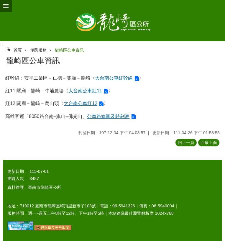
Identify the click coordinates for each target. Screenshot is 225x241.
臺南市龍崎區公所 (112, 20)
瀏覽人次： (17, 178)
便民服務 (38, 50)
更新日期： (17, 171)
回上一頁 (186, 142)
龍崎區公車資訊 (69, 50)
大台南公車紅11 (85, 90)
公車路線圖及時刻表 (108, 116)
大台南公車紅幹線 (114, 78)
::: (2, 43)
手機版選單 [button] (6, 6)
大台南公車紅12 (80, 103)
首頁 (18, 50)
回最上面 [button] (209, 142)
